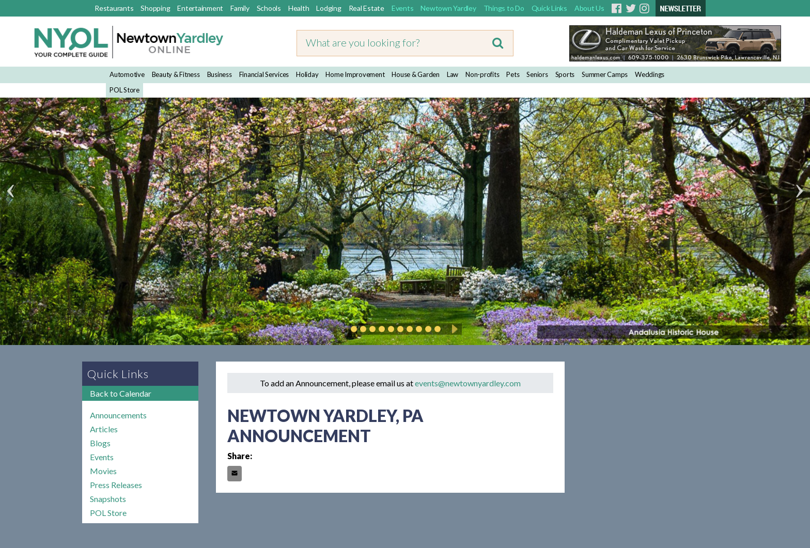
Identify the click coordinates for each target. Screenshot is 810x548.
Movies (103, 471)
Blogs (100, 443)
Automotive (127, 74)
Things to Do (504, 8)
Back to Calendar (120, 393)
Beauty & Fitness (176, 74)
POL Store (124, 90)
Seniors (537, 74)
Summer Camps (605, 74)
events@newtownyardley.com (468, 383)
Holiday (307, 74)
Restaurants (114, 8)
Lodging (328, 8)
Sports (565, 74)
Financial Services (264, 74)
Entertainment (200, 8)
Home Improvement (354, 74)
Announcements (118, 415)
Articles (104, 429)
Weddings (649, 74)
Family (240, 8)
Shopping (155, 8)
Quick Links (549, 8)
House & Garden (416, 74)
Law (452, 74)
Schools (269, 8)
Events (403, 8)
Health (298, 8)
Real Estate (366, 8)
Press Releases (116, 485)
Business (219, 74)
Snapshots (108, 499)
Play (453, 329)
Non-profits (482, 74)
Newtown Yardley (448, 8)
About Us (589, 8)
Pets (512, 74)
